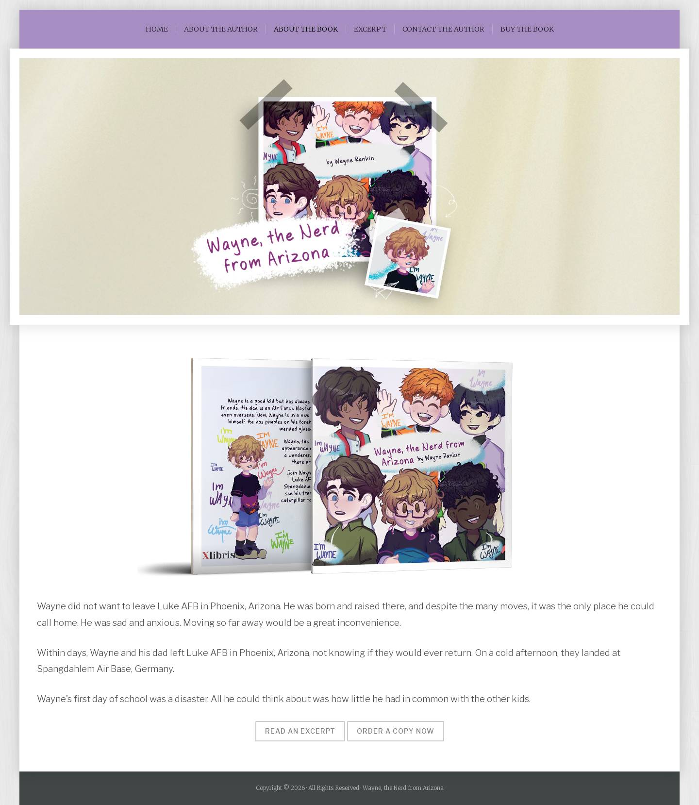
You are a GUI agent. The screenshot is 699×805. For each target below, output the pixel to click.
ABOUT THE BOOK (306, 29)
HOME (157, 29)
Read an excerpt (300, 731)
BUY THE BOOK (527, 29)
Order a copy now (395, 731)
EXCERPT (370, 29)
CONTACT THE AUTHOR (443, 29)
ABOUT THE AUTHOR (221, 29)
